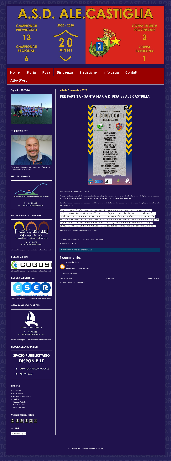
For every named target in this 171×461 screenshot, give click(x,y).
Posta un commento (70, 274)
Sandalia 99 (17, 399)
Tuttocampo (17, 391)
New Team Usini (19, 405)
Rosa (46, 72)
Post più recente (66, 278)
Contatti (131, 72)
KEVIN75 (69, 262)
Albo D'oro (18, 80)
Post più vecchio (153, 278)
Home (15, 72)
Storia (31, 72)
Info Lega (111, 72)
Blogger (100, 448)
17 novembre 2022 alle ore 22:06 (77, 269)
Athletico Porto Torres (20, 402)
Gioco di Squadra (19, 408)
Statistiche (88, 72)
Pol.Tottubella (18, 393)
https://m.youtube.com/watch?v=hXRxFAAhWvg (78, 230)
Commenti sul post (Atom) (76, 282)
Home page (110, 278)
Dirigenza (65, 72)
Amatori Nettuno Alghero (22, 396)
